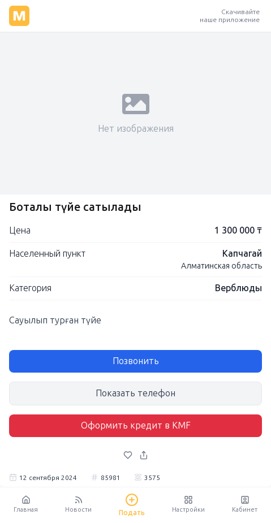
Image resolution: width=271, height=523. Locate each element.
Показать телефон (135, 393)
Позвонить (136, 361)
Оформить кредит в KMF (136, 425)
